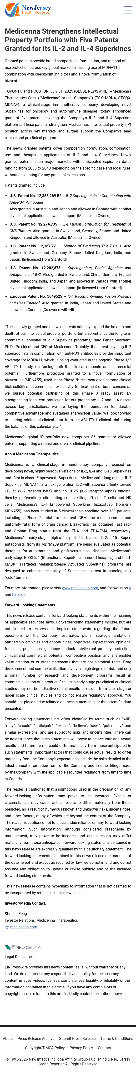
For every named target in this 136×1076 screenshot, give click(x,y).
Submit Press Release (77, 1038)
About (8, 1038)
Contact (104, 1048)
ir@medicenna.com (21, 927)
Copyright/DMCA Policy (45, 1048)
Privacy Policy (81, 1048)
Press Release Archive (36, 1038)
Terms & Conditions (116, 1038)
